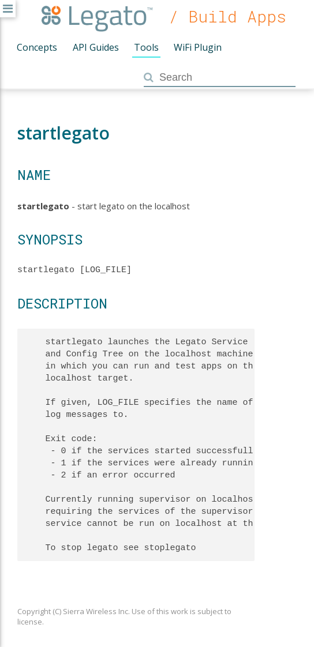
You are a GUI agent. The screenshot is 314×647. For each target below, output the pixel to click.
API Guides (96, 47)
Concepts (37, 47)
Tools (146, 47)
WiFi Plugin (198, 47)
